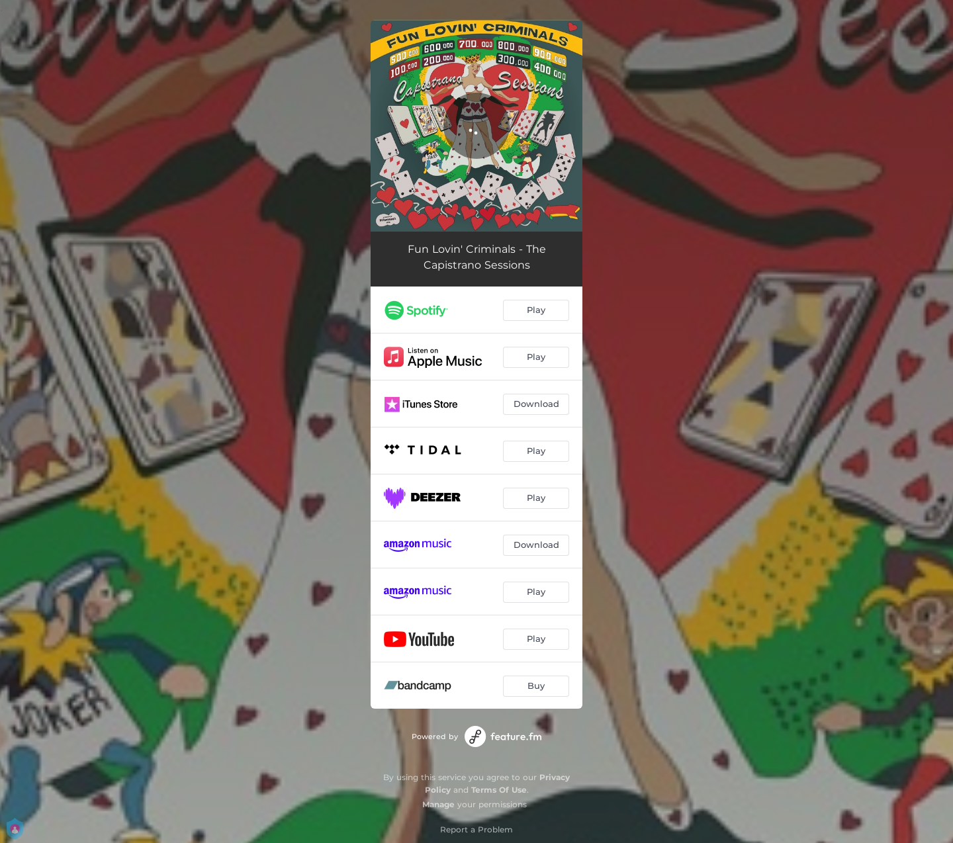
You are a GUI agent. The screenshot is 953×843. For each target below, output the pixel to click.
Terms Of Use (499, 790)
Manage (438, 804)
